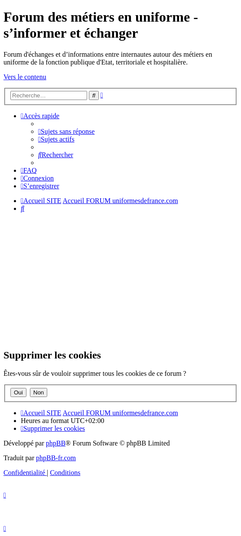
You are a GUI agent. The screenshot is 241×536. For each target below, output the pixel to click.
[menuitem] (66, 131)
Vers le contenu (24, 77)
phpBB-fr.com (56, 458)
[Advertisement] (120, 280)
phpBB (55, 443)
